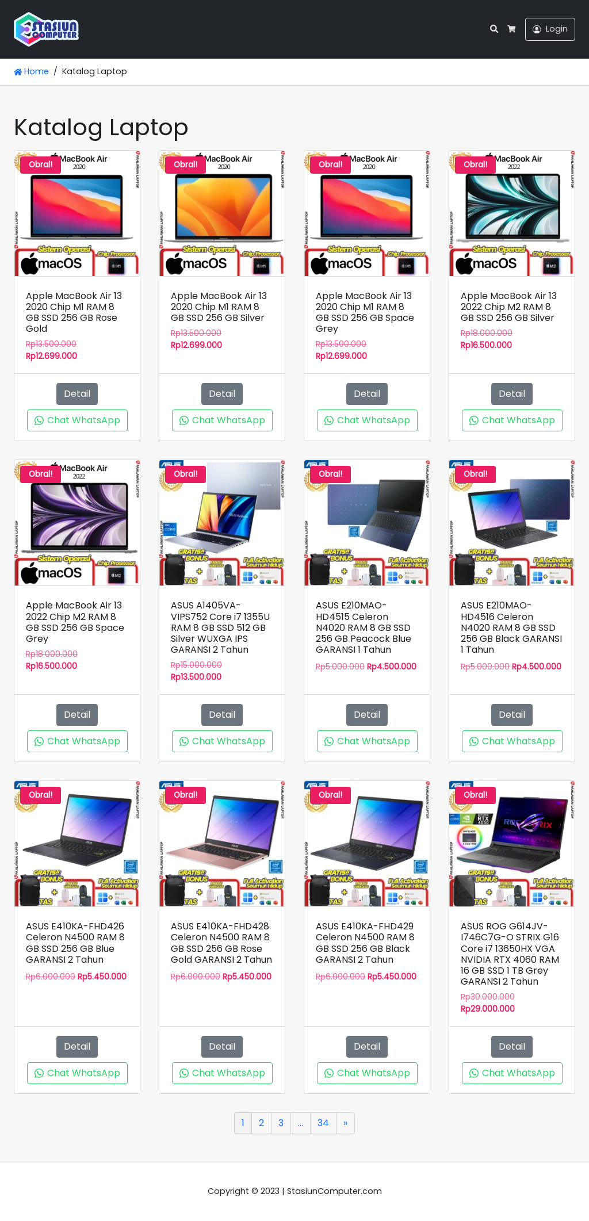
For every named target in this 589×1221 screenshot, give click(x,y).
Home (31, 71)
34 (323, 1123)
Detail (77, 393)
